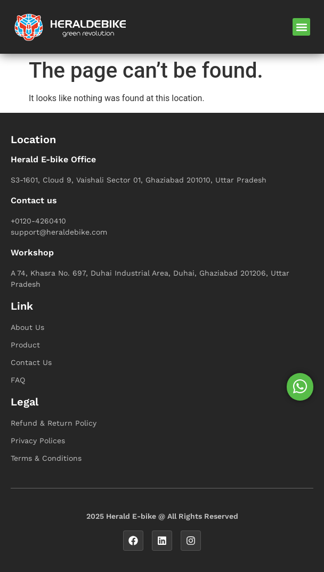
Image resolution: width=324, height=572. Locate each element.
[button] (301, 27)
